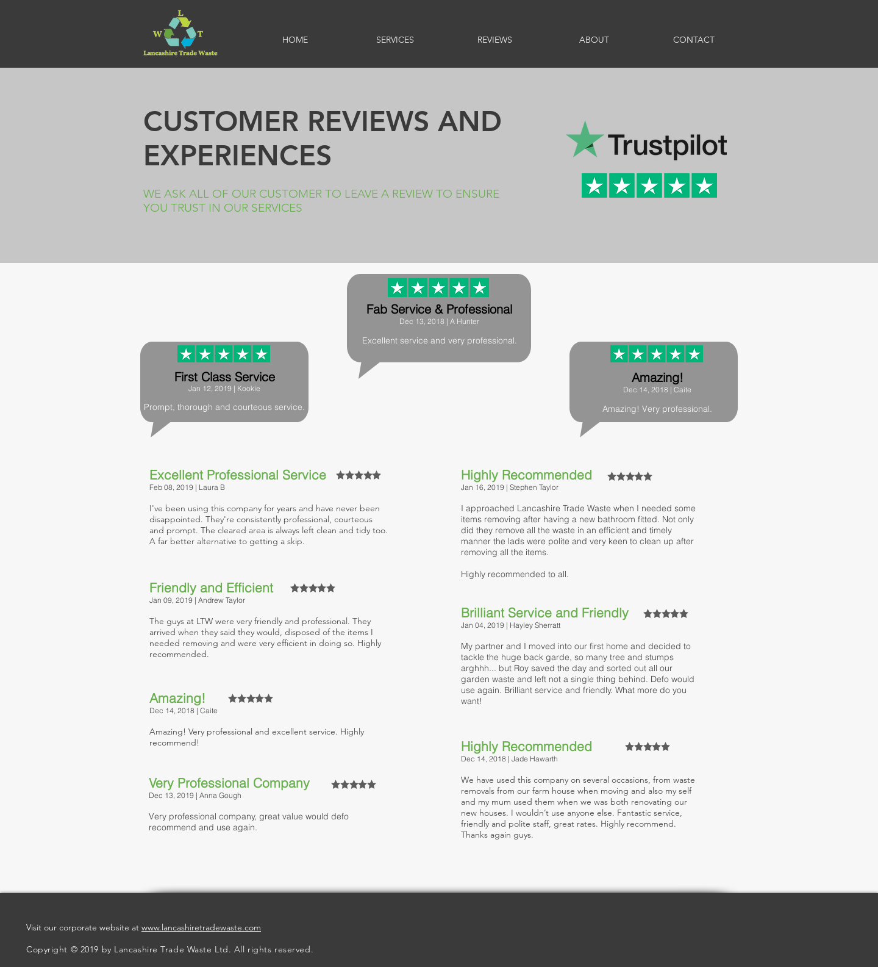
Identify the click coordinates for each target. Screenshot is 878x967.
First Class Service (224, 376)
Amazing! (657, 377)
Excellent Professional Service (237, 475)
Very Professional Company (229, 783)
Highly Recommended (526, 475)
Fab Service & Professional (439, 309)
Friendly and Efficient (211, 587)
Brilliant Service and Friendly (545, 612)
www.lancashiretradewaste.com (201, 927)
